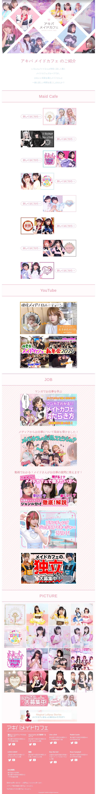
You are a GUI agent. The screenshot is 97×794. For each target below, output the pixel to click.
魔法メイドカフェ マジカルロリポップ (17, 735)
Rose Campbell (75, 752)
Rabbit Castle (75, 735)
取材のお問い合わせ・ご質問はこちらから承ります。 (25, 783)
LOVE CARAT (12, 752)
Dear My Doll (53, 752)
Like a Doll (53, 735)
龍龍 (29, 752)
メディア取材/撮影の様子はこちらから (20, 786)
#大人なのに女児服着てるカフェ (37, 735)
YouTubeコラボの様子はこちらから (19, 789)
